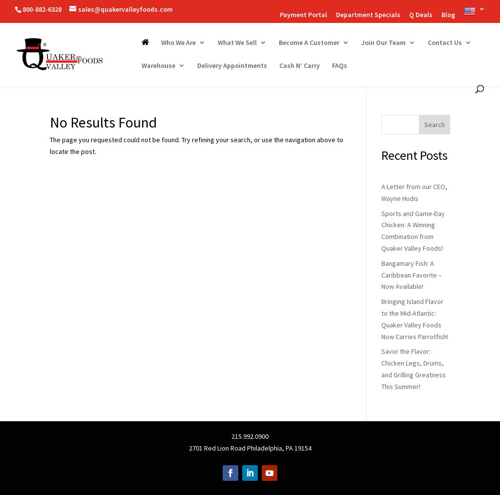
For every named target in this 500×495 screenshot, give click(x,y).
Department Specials (368, 15)
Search (434, 124)
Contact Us (445, 43)
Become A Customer (309, 43)
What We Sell (237, 43)
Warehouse (158, 66)
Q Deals (421, 15)
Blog (448, 15)
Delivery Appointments (232, 66)
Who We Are (178, 43)
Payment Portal (303, 15)
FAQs (339, 66)
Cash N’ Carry (299, 66)
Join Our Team (383, 43)
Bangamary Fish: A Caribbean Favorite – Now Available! (411, 275)
